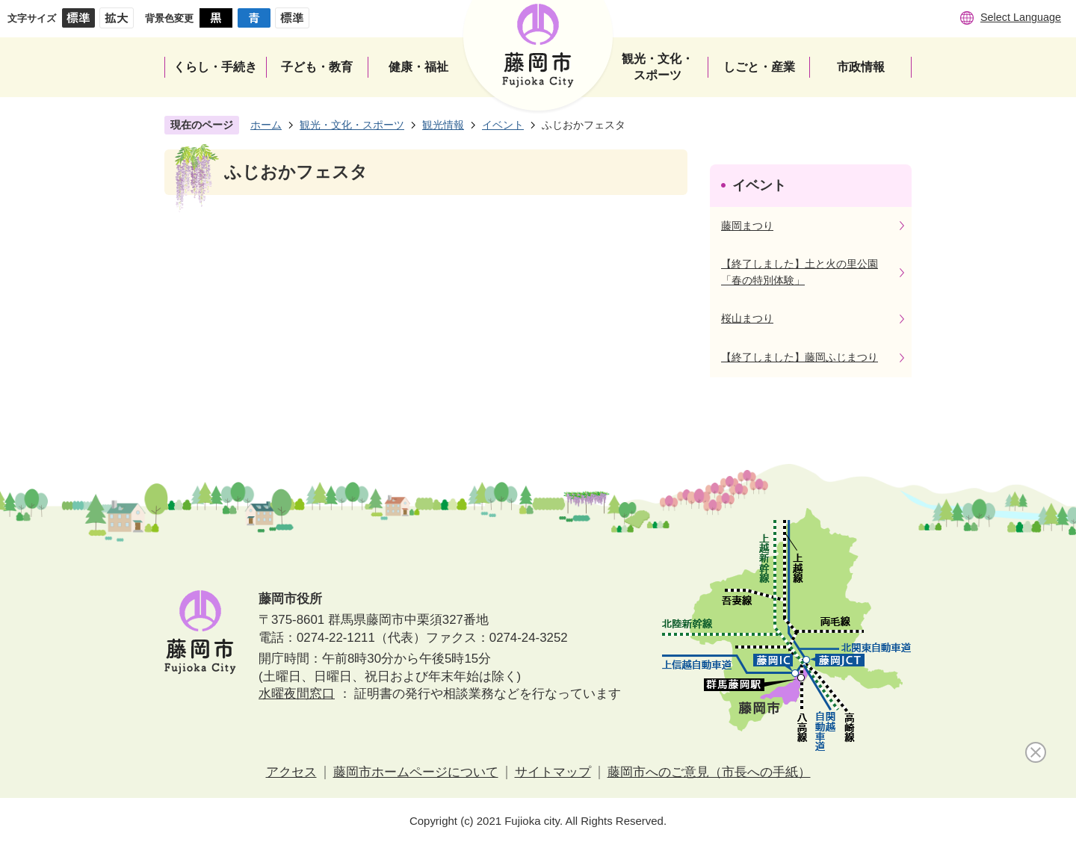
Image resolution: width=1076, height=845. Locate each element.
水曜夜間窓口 (297, 694)
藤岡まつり (747, 226)
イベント (503, 125)
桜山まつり (747, 318)
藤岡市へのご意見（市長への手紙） (709, 772)
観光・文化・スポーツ (352, 125)
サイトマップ (553, 772)
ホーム (266, 125)
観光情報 (443, 125)
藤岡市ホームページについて (415, 772)
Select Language (1020, 17)
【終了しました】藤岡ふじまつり (799, 357)
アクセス (291, 772)
